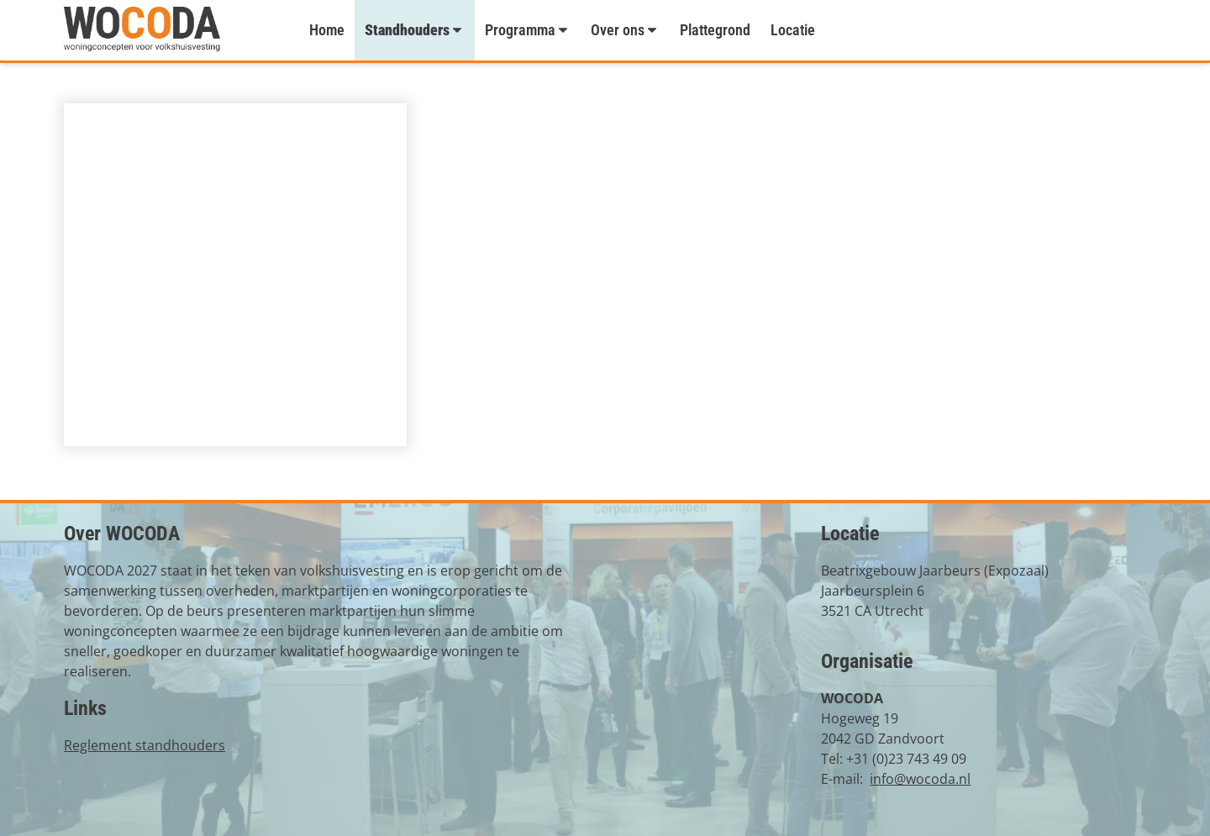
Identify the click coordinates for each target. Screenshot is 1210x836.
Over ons (625, 30)
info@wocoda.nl (920, 779)
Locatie (793, 30)
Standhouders (415, 30)
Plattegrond (715, 30)
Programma (528, 30)
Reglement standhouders (144, 745)
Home (327, 30)
